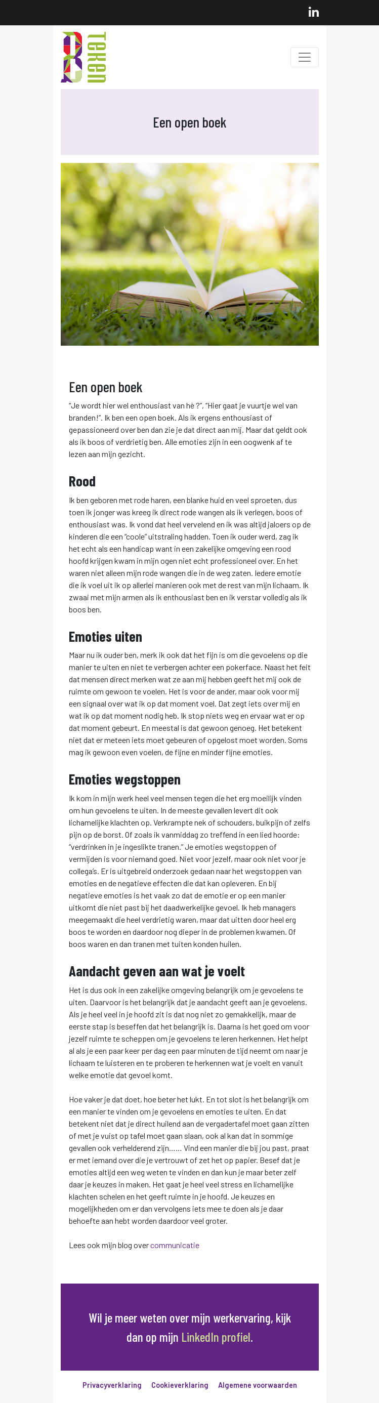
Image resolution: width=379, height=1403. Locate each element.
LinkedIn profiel (215, 1336)
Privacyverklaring (112, 1385)
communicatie (174, 1245)
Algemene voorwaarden (257, 1385)
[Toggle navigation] (304, 57)
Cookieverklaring (179, 1385)
